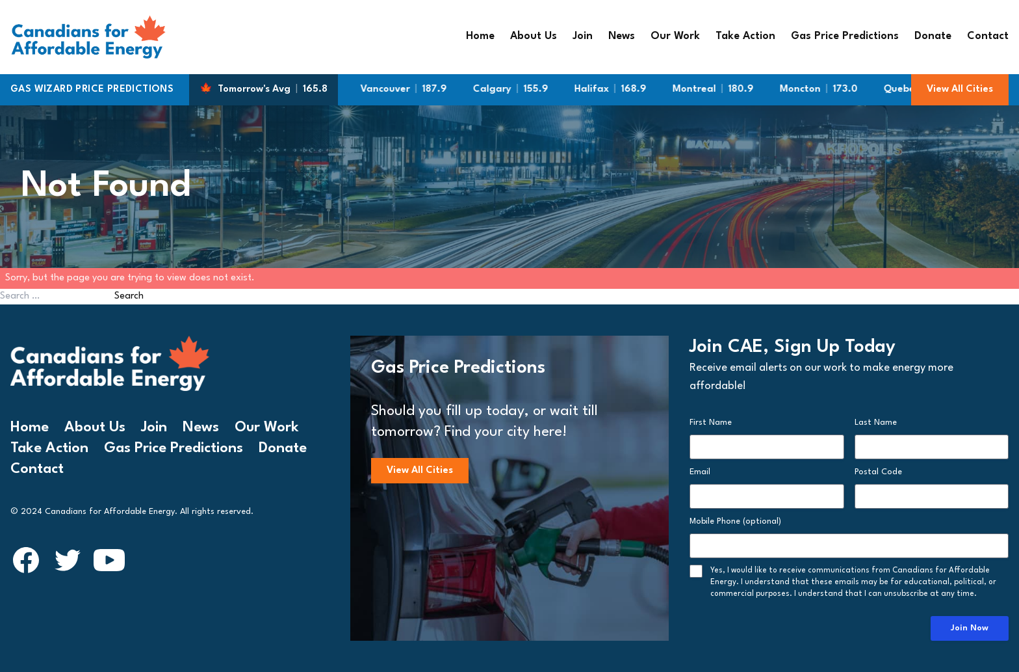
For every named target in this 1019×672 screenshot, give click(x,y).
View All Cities (960, 89)
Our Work (675, 36)
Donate (932, 36)
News (621, 36)
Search (129, 296)
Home (480, 36)
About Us (533, 36)
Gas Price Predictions (845, 36)
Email (700, 472)
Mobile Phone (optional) (735, 521)
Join (583, 36)
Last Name (876, 422)
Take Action (745, 36)
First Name (711, 422)
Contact (988, 36)
